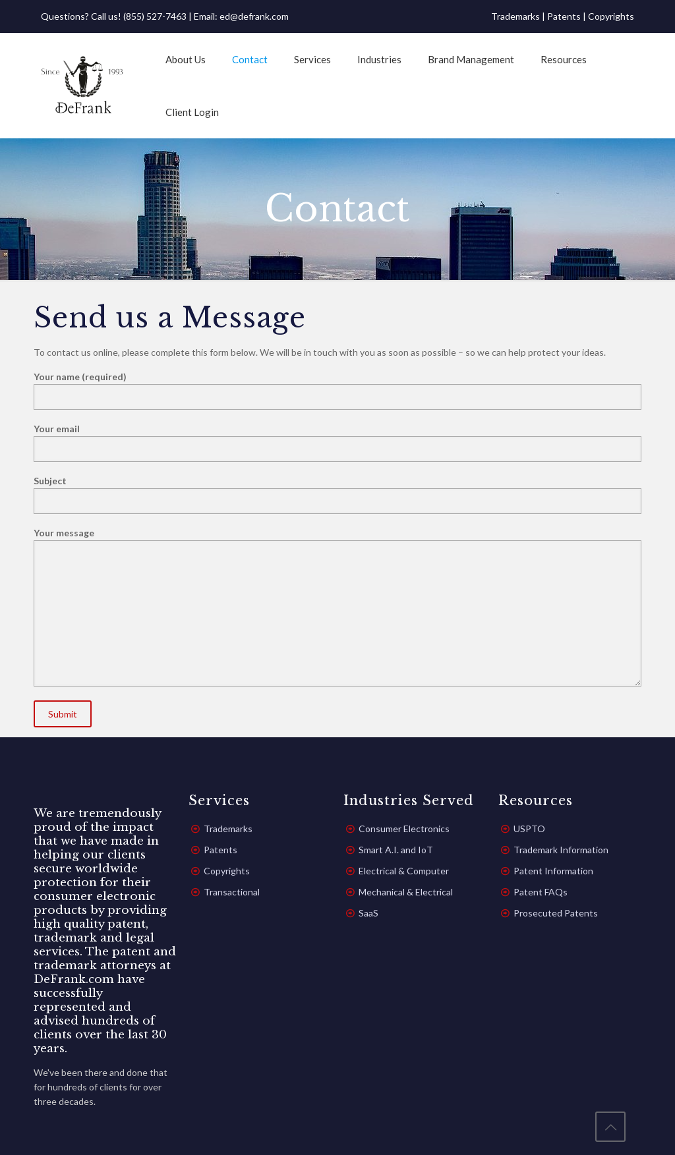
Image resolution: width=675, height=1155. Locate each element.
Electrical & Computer (404, 870)
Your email (337, 442)
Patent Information (553, 870)
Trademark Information (561, 849)
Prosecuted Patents (556, 912)
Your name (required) (337, 390)
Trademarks (515, 16)
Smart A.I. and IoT (396, 849)
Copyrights (611, 16)
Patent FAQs (541, 891)
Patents (564, 16)
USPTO (529, 828)
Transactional (232, 891)
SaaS (368, 912)
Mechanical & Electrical (406, 891)
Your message (337, 607)
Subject (337, 494)
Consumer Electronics (404, 828)
